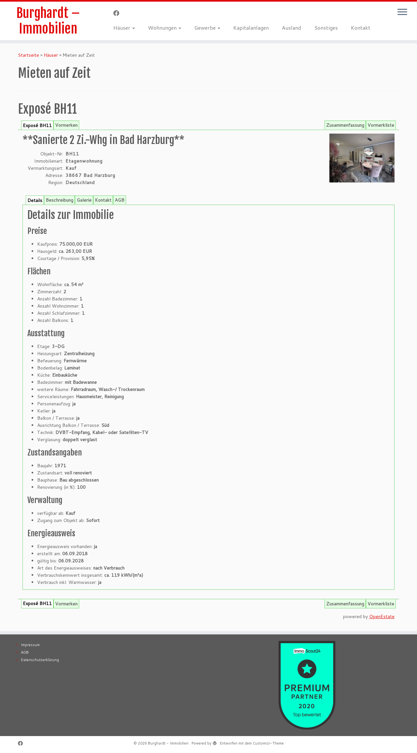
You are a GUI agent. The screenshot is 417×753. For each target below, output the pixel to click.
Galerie (84, 200)
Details (34, 200)
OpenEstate (382, 616)
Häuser (124, 27)
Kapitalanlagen (251, 27)
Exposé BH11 (37, 125)
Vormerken (66, 125)
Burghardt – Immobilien (48, 20)
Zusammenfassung (345, 125)
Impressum (30, 644)
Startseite (28, 55)
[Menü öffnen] (402, 12)
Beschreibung (59, 200)
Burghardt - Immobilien (168, 743)
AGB (119, 200)
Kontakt (360, 27)
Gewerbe (207, 27)
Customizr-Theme (268, 743)
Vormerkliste (380, 125)
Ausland (291, 27)
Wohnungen (164, 27)
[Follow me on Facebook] (118, 13)
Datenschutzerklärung (40, 659)
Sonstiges (326, 27)
